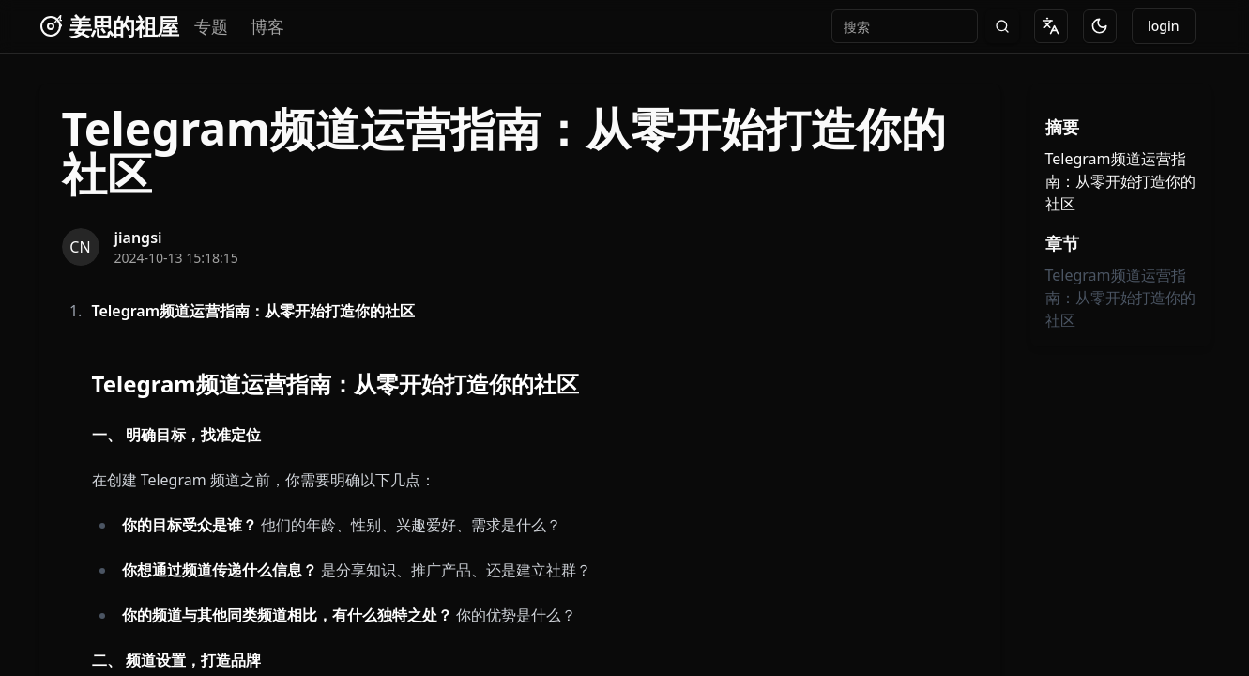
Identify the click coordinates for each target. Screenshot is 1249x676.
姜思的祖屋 (124, 26)
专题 (211, 26)
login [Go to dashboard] (1164, 26)
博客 (267, 26)
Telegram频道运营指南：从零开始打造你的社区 (1120, 297)
